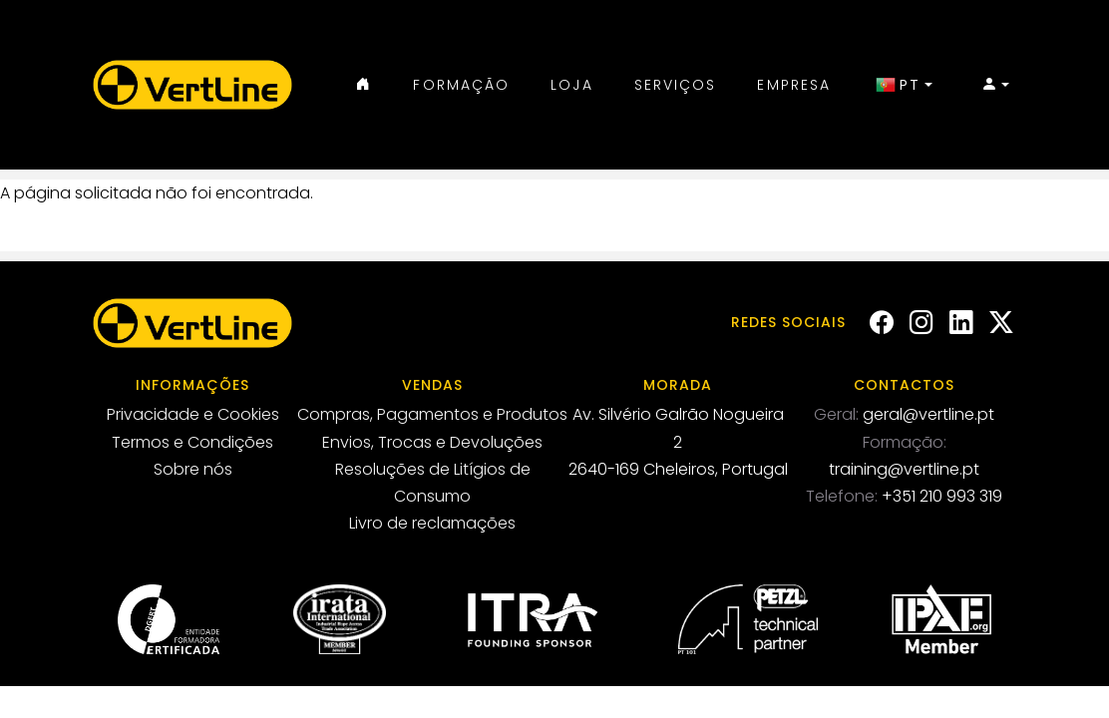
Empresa (794, 85)
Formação (461, 85)
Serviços (675, 85)
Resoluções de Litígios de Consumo (433, 483)
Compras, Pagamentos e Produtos (432, 414)
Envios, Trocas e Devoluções (432, 442)
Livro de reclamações (432, 523)
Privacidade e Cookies (193, 414)
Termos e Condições (192, 442)
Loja (571, 85)
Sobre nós (193, 469)
